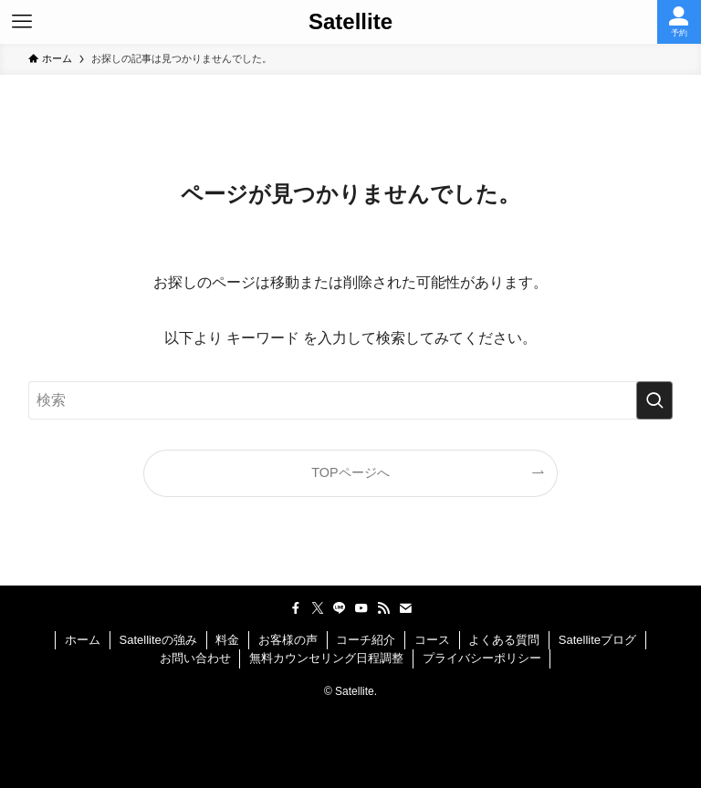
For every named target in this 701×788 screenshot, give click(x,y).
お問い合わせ (195, 658)
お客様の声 (288, 640)
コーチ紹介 (365, 640)
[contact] (405, 608)
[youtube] (361, 608)
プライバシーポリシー (482, 658)
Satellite (350, 22)
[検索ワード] (351, 400)
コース (432, 640)
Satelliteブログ (597, 640)
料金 (227, 640)
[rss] (383, 608)
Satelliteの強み (158, 640)
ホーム (82, 640)
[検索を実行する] (654, 400)
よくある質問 (503, 640)
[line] (339, 608)
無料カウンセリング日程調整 (326, 658)
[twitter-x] (317, 608)
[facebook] (296, 608)
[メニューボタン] (22, 22)
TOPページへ (350, 472)
